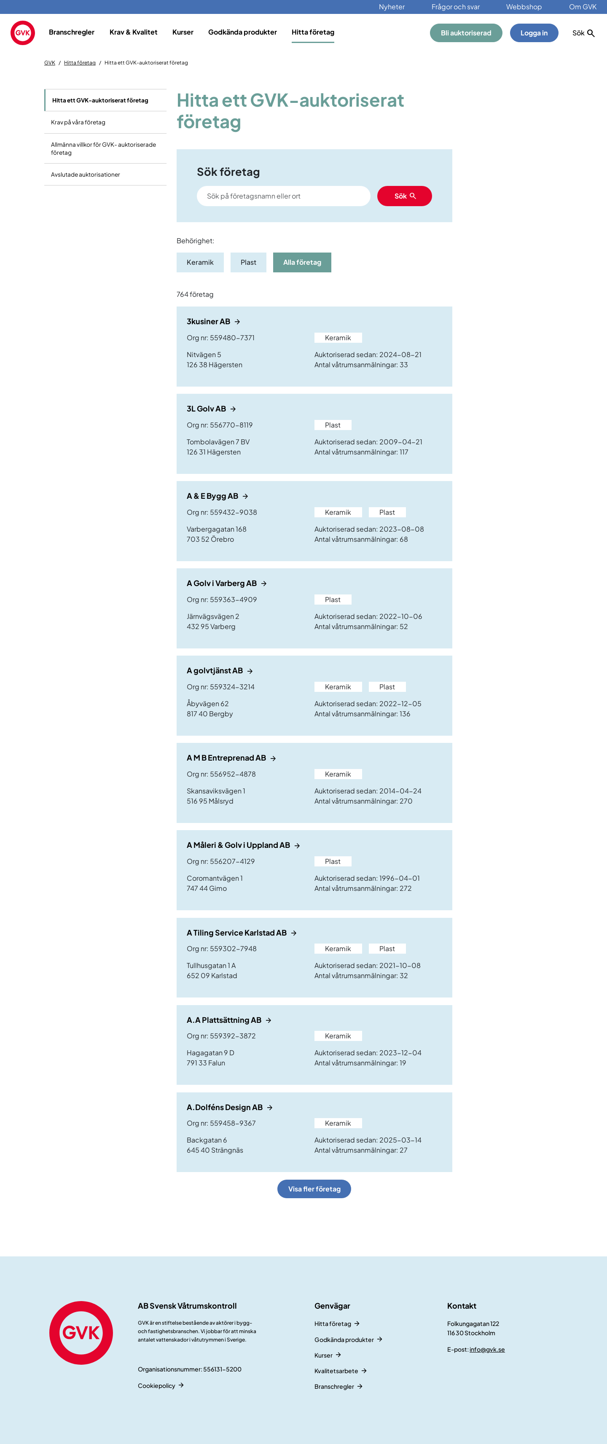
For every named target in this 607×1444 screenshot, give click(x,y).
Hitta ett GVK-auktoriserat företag (100, 100)
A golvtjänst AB (215, 670)
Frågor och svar (456, 6)
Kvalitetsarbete (336, 1370)
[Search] (284, 196)
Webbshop (524, 6)
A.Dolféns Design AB (225, 1107)
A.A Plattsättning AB (225, 1020)
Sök (401, 195)
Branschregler (71, 31)
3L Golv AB (207, 408)
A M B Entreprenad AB (227, 757)
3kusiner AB (209, 321)
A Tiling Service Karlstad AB (237, 932)
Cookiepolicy (156, 1385)
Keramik (200, 262)
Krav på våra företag (78, 122)
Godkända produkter (242, 31)
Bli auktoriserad (466, 32)
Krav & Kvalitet (134, 31)
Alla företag (302, 262)
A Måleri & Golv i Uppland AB (239, 845)
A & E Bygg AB (213, 495)
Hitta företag (313, 31)
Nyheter (392, 6)
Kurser (182, 31)
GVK (49, 62)
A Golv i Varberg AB (222, 583)
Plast (248, 262)
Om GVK (582, 6)
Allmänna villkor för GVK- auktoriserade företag (103, 148)
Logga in (534, 32)
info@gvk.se (487, 1349)
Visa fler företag (314, 1188)
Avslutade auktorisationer (85, 174)
